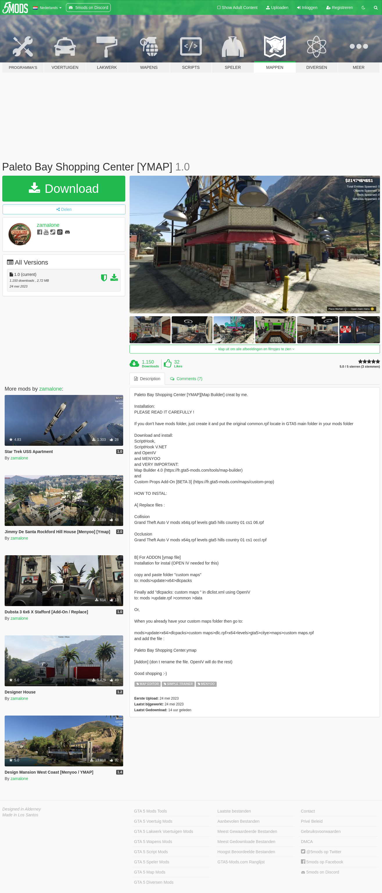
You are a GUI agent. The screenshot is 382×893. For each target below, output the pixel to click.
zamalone (48, 225)
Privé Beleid (312, 821)
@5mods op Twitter (321, 851)
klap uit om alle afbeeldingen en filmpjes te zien (255, 349)
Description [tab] (147, 378)
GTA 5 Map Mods (149, 872)
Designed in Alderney (21, 809)
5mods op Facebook (322, 862)
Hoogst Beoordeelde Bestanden (246, 851)
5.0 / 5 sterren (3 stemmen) (360, 366)
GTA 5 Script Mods (151, 851)
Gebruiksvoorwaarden (321, 831)
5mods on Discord (320, 872)
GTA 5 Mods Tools (150, 811)
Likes (178, 366)
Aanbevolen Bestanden (239, 821)
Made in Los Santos (20, 815)
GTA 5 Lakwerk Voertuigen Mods (163, 831)
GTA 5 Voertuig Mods (153, 821)
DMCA (307, 841)
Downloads (150, 366)
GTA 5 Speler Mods (151, 862)
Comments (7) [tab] (186, 378)
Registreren (339, 7)
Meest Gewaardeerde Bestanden (247, 831)
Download (64, 188)
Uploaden (277, 7)
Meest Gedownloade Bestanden (246, 841)
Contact (308, 811)
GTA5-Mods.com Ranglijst (241, 862)
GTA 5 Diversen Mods (153, 882)
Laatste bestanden (234, 811)
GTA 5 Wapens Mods (153, 841)
